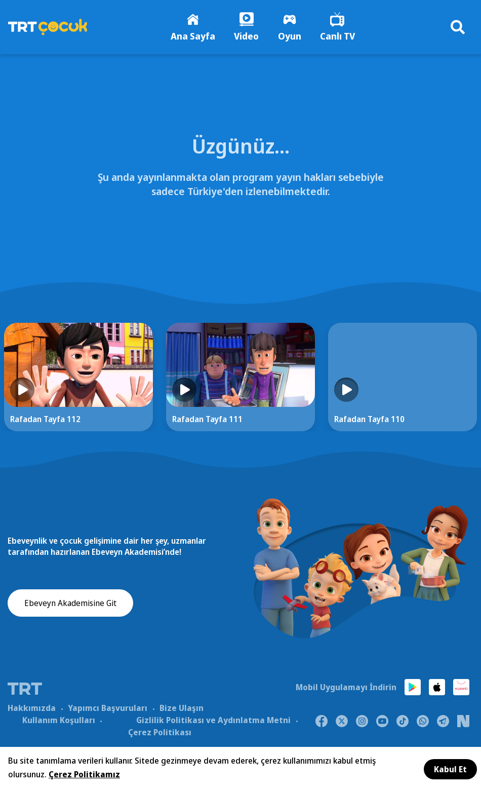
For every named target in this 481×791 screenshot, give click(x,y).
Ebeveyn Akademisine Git (70, 604)
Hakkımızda (32, 708)
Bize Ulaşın (181, 708)
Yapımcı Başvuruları (107, 708)
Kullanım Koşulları (58, 720)
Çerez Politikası (159, 732)
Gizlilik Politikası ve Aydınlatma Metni (213, 720)
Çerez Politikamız (84, 774)
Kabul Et (450, 769)
